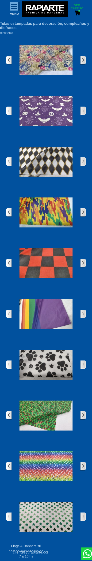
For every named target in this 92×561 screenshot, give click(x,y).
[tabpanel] (30, 552)
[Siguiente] (83, 60)
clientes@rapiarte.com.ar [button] (34, 552)
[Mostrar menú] (14, 6)
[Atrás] (9, 60)
